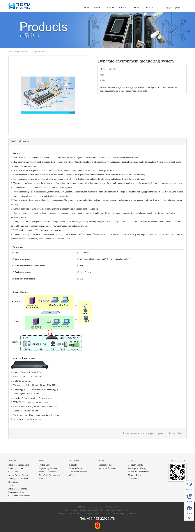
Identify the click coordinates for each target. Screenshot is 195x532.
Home (86, 7)
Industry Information (107, 468)
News (101, 460)
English (17, 51)
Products (25, 51)
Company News (105, 465)
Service (42, 460)
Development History (137, 468)
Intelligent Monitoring (17, 489)
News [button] (136, 7)
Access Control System (18, 475)
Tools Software (75, 468)
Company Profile (135, 465)
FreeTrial (43, 478)
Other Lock (13, 472)
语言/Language (173, 8)
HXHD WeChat (179, 460)
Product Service (45, 465)
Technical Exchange (47, 472)
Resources (74, 460)
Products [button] (98, 7)
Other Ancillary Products (19, 496)
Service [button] (110, 7)
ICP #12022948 (111, 507)
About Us (133, 460)
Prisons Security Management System (147, 433)
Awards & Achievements (138, 472)
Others (72, 475)
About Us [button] (148, 7)
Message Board (134, 475)
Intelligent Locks (15, 468)
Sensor (11, 485)
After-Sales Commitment (49, 475)
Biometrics (13, 482)
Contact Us (133, 478)
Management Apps (37, 51)
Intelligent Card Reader (18, 478)
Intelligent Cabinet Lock (18, 465)
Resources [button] (124, 7)
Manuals (73, 465)
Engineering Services (48, 468)
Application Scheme (78, 472)
